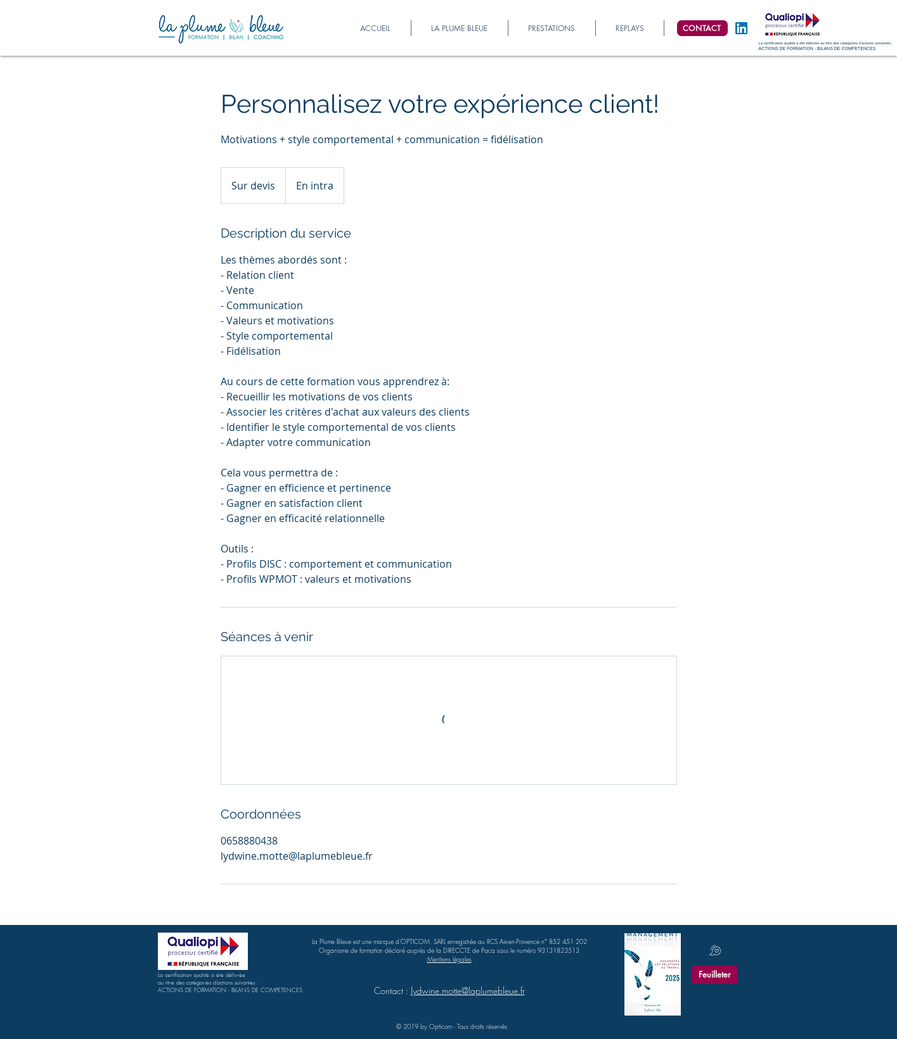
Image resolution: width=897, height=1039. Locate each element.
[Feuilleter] (715, 975)
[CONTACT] (702, 28)
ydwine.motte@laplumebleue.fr (469, 991)
